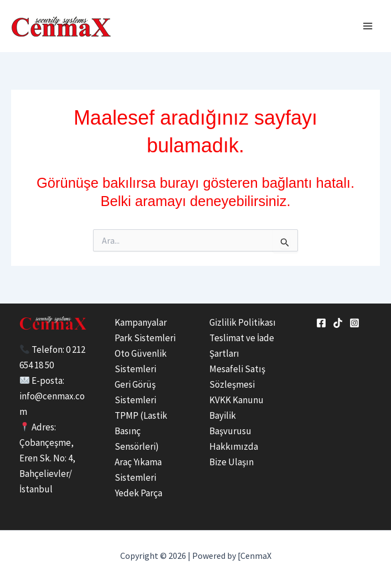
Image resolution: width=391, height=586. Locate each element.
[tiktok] (338, 323)
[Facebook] (321, 323)
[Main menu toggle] (368, 26)
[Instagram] (354, 323)
